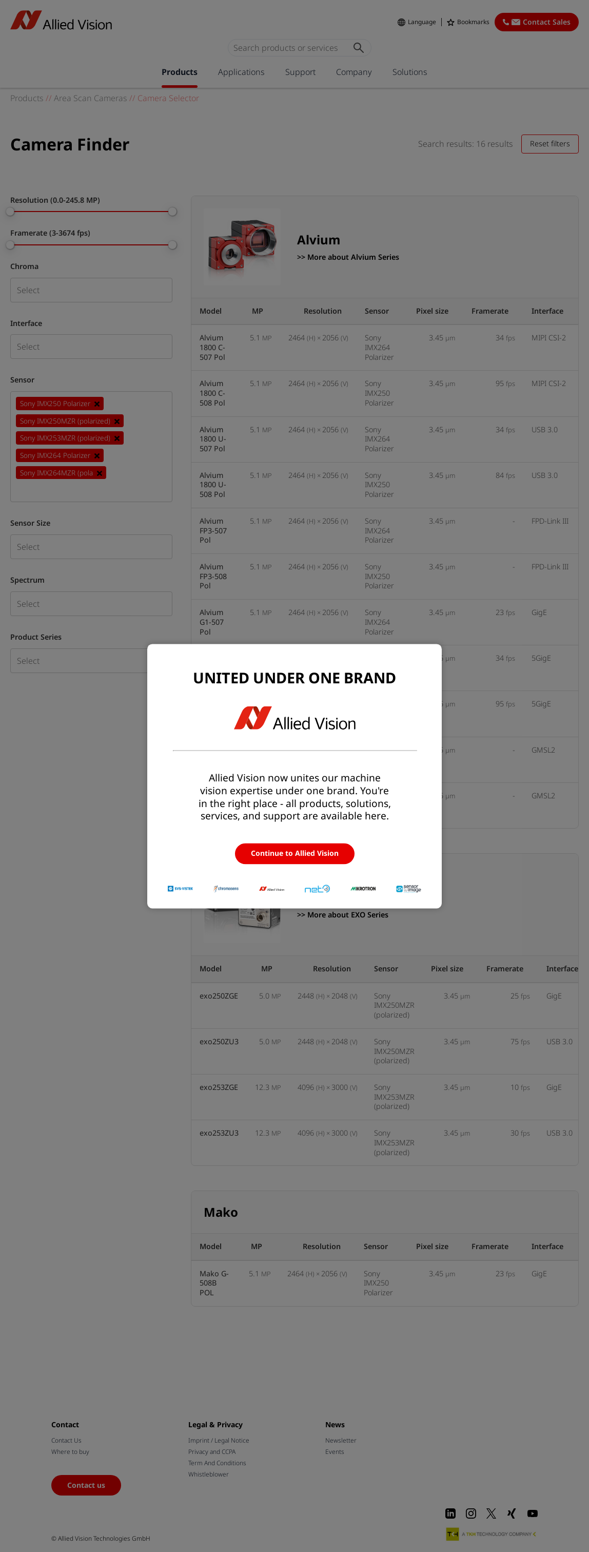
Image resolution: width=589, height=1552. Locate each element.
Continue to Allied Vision (295, 853)
